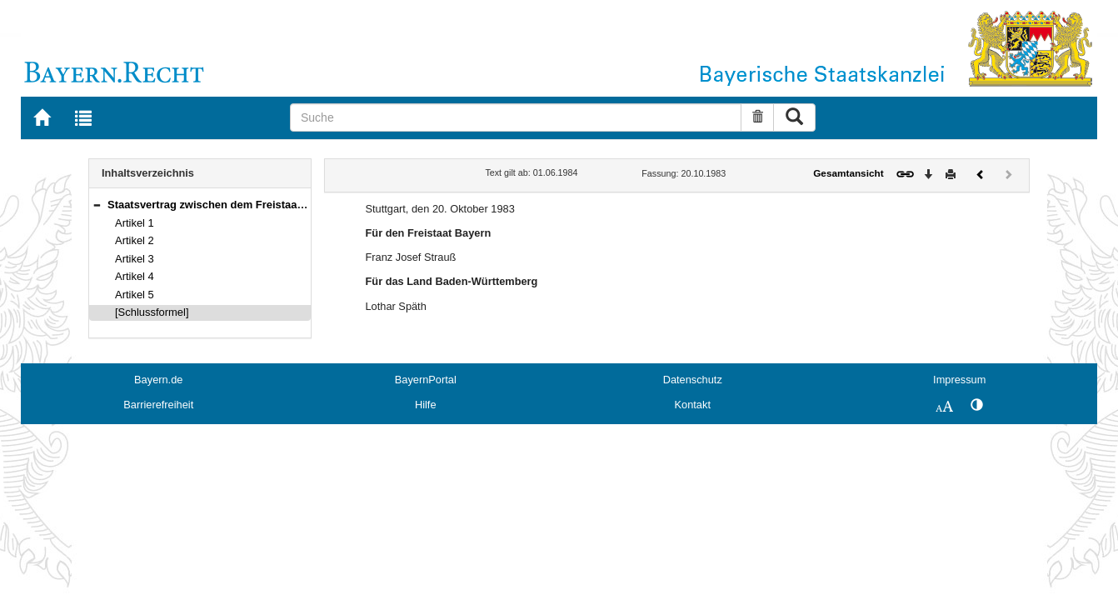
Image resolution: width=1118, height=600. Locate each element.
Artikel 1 (134, 223)
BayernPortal (426, 379)
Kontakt (693, 404)
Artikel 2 (134, 240)
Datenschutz (692, 379)
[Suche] (515, 117)
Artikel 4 (134, 276)
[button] (96, 204)
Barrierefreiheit (158, 404)
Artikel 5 (134, 294)
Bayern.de (158, 379)
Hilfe (426, 404)
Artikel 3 (134, 258)
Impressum (959, 379)
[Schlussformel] (152, 312)
